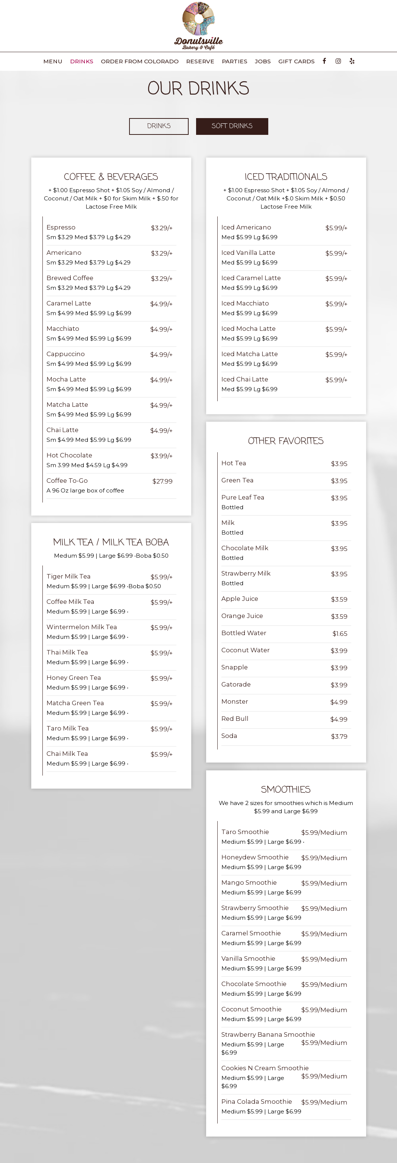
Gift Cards (296, 61)
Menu (53, 61)
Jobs (263, 61)
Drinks (81, 61)
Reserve (200, 61)
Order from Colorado (140, 61)
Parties (234, 61)
